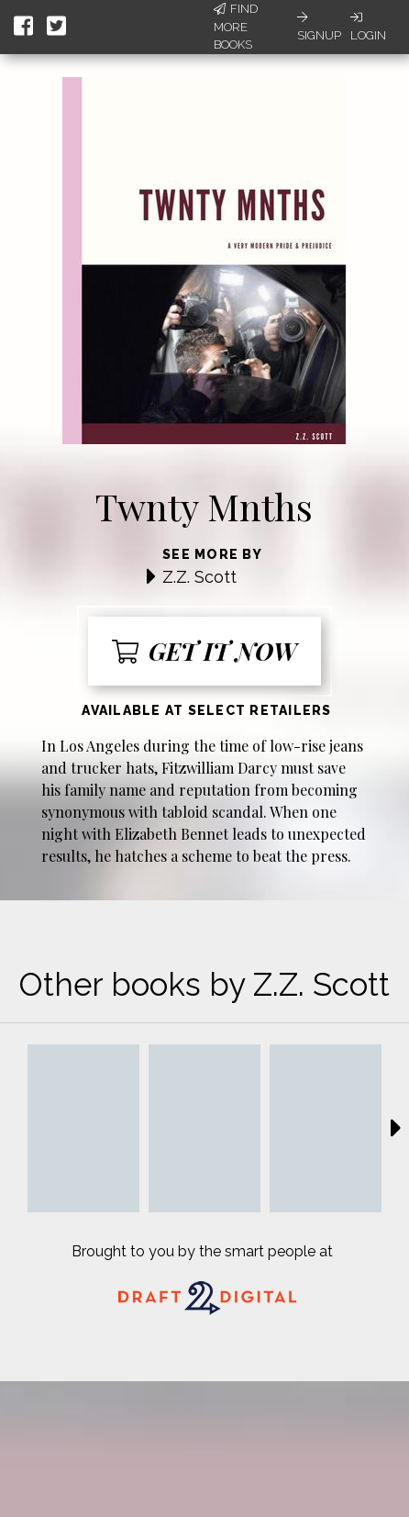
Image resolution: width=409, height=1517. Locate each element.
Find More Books (236, 26)
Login (368, 26)
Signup (319, 26)
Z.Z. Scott (199, 576)
